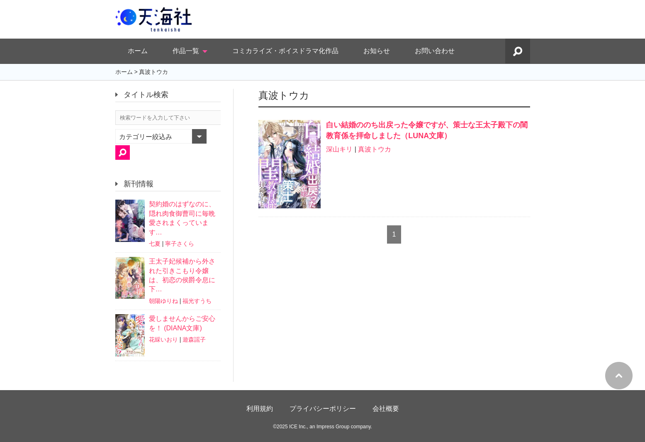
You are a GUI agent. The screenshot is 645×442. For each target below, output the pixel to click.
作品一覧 (186, 50)
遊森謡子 (194, 339)
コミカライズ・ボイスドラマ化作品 (285, 50)
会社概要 (385, 408)
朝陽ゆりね (163, 301)
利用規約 (259, 408)
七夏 (155, 243)
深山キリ (339, 149)
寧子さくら (179, 243)
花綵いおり (163, 339)
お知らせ (376, 50)
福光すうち (197, 301)
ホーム (138, 50)
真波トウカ (374, 149)
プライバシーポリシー (323, 408)
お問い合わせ (435, 50)
